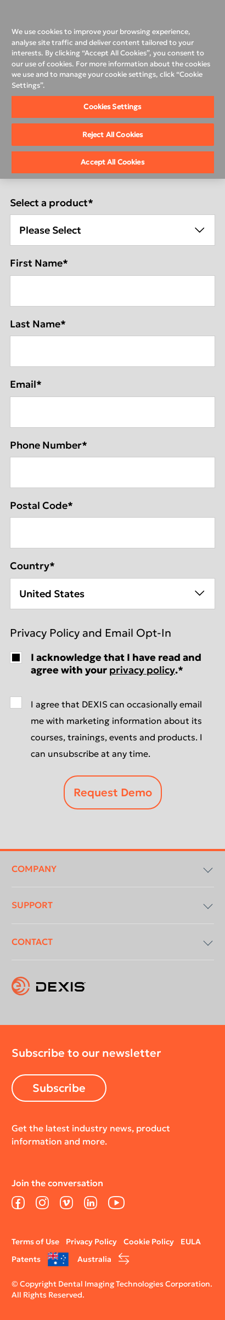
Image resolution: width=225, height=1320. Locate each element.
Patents (26, 1259)
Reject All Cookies (112, 134)
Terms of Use (35, 1242)
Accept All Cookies (112, 162)
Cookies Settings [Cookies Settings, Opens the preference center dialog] (112, 106)
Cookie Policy (148, 1242)
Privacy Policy (91, 1242)
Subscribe (59, 1088)
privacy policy (142, 670)
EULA (191, 1242)
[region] (112, 89)
